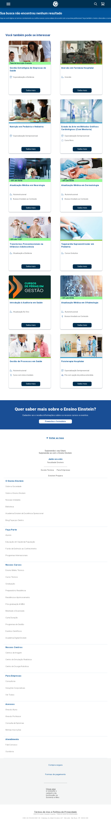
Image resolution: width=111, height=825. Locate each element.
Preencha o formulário (55, 421)
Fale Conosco (11, 745)
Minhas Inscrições (13, 730)
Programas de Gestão (15, 624)
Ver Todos (10, 695)
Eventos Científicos (14, 631)
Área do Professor (13, 716)
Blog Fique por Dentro (15, 520)
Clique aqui (51, 789)
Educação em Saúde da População (20, 542)
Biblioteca (10, 507)
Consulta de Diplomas (15, 723)
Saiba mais (31, 90)
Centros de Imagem (14, 653)
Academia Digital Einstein (16, 638)
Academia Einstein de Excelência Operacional (24, 513)
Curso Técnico (12, 577)
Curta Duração (12, 618)
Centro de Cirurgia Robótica (17, 666)
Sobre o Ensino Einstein (15, 493)
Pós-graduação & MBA (15, 604)
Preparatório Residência (16, 591)
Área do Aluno (11, 710)
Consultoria (10, 681)
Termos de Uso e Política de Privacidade (55, 812)
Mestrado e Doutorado (15, 611)
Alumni (8, 535)
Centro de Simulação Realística (19, 660)
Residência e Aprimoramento (18, 597)
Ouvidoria (10, 752)
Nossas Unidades (13, 500)
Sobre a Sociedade (13, 486)
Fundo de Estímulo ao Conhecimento (21, 549)
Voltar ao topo (56, 438)
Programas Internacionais (17, 555)
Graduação (10, 584)
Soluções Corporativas (15, 688)
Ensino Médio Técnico (15, 570)
